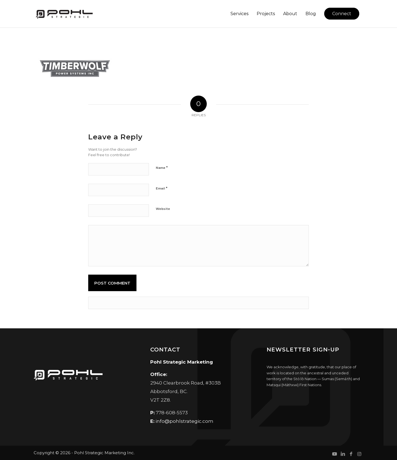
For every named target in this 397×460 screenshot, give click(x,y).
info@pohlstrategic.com (184, 421)
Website (163, 209)
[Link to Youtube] (334, 454)
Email (161, 188)
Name (162, 167)
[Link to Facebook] (351, 454)
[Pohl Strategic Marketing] (64, 14)
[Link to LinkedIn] (343, 454)
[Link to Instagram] (359, 454)
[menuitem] (239, 14)
